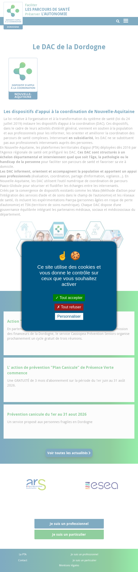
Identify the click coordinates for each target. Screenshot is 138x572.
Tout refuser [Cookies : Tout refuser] (69, 307)
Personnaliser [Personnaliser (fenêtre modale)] (69, 316)
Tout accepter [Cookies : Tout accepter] (69, 298)
